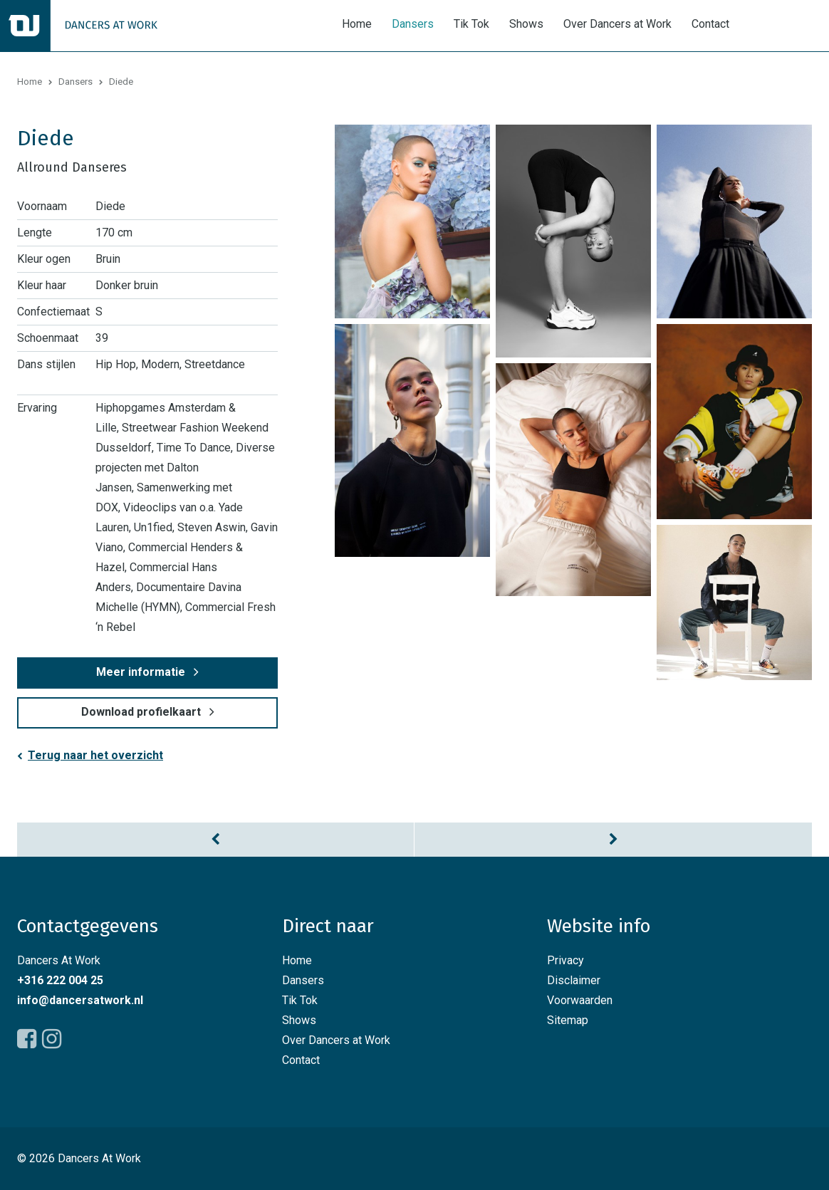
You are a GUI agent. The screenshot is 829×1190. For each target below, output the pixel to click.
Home (357, 24)
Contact (710, 24)
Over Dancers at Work (617, 24)
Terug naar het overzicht (95, 755)
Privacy (565, 960)
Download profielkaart (141, 712)
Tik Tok (471, 24)
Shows (526, 24)
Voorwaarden (579, 1000)
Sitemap (567, 1020)
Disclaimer (573, 980)
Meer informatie (140, 672)
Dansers (413, 24)
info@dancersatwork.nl (80, 1000)
